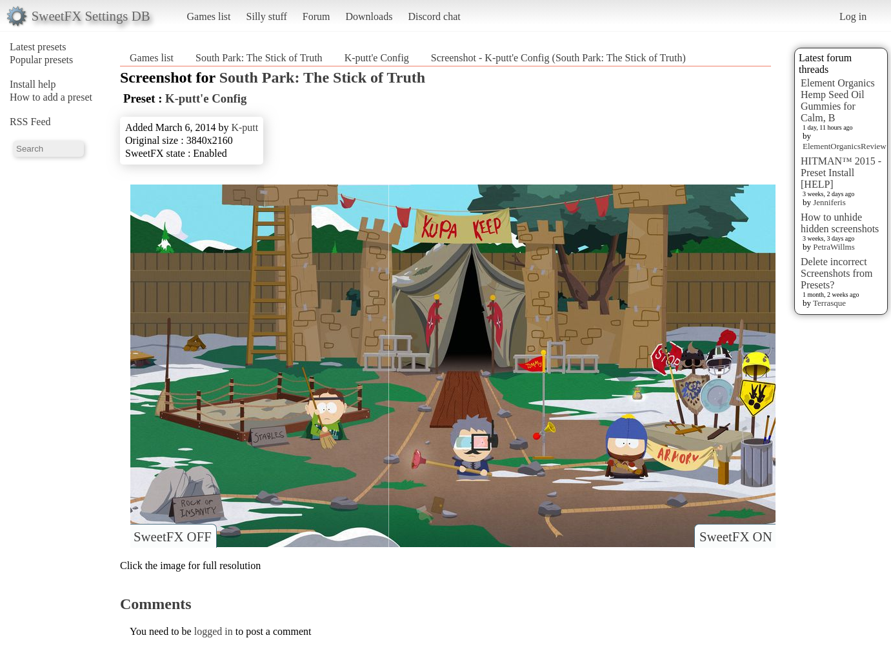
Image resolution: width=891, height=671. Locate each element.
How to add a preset (51, 97)
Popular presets (41, 59)
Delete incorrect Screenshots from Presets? (837, 273)
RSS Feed (30, 121)
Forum (316, 16)
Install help (33, 84)
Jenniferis (829, 202)
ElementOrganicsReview (844, 146)
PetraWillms (833, 247)
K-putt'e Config (377, 57)
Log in (852, 16)
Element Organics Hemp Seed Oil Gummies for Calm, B (838, 100)
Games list (209, 16)
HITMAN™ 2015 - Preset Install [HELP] (841, 172)
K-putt (244, 127)
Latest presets (38, 46)
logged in (213, 631)
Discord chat (434, 16)
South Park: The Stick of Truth (259, 57)
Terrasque (829, 303)
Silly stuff (266, 16)
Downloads (368, 16)
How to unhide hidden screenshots (840, 223)
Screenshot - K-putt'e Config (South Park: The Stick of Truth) (558, 57)
